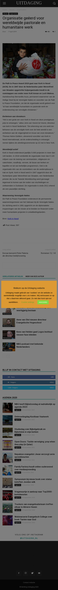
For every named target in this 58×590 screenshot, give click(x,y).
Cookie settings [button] (27, 302)
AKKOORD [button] (43, 302)
